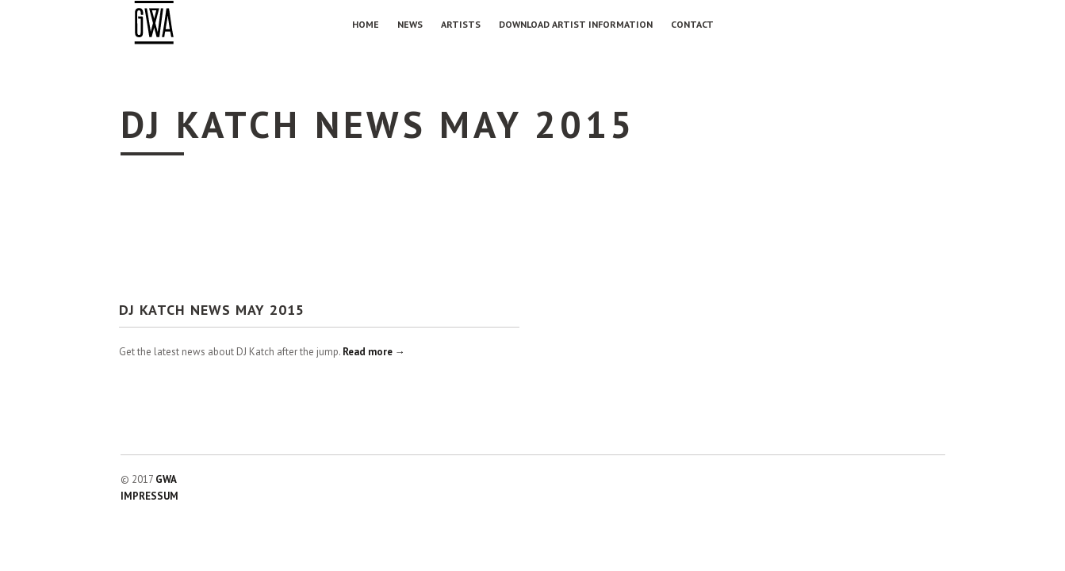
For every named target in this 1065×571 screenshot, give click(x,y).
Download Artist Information (576, 24)
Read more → (374, 351)
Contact (692, 24)
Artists (461, 24)
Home (365, 24)
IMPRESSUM (149, 496)
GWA (166, 479)
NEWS (410, 24)
